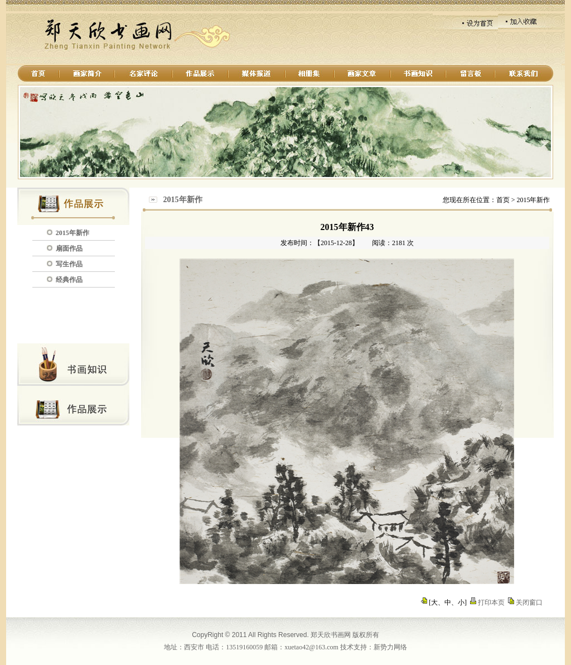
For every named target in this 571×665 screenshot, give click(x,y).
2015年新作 (72, 233)
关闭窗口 (529, 602)
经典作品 (69, 280)
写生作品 (69, 264)
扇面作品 (69, 248)
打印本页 (491, 602)
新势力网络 (390, 647)
